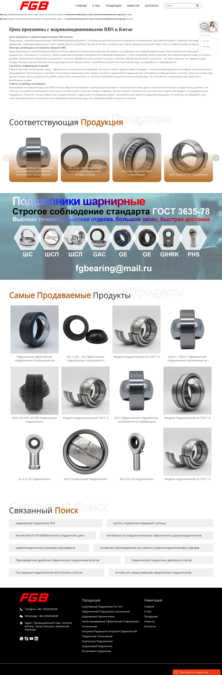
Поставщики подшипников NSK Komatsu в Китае (49, 572)
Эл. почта (205, 35)
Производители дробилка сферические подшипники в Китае (57, 560)
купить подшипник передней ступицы (139, 523)
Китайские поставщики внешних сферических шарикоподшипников (154, 535)
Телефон (204, 40)
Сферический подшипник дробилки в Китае (161, 560)
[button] (216, 157)
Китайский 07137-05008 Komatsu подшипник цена (50, 535)
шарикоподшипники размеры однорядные (45, 548)
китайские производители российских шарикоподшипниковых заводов (149, 548)
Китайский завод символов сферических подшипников (153, 572)
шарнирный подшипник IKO (35, 523)
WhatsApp (205, 46)
